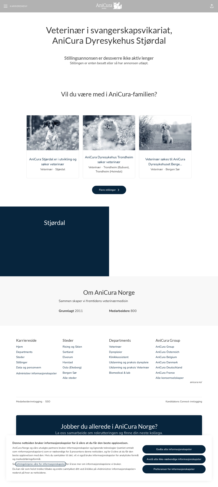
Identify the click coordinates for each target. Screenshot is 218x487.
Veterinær (115, 347)
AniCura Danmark (167, 362)
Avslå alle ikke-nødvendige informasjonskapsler (174, 459)
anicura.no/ (196, 382)
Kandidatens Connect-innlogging (184, 401)
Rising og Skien (72, 347)
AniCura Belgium (166, 357)
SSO (47, 401)
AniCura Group (165, 347)
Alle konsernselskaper (170, 378)
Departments (24, 352)
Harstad (68, 362)
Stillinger (21, 362)
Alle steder (70, 378)
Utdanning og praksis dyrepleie (129, 362)
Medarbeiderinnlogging (29, 401)
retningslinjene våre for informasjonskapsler (40, 464)
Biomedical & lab (119, 373)
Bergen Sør (70, 373)
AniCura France (165, 373)
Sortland (68, 352)
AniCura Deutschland (169, 367)
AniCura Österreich (167, 352)
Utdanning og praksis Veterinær (129, 367)
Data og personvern (28, 367)
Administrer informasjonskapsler (36, 373)
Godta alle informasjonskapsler (174, 449)
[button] (211, 6)
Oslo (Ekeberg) (72, 367)
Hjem (19, 347)
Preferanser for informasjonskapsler (174, 469)
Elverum (68, 357)
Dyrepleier (115, 352)
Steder (20, 357)
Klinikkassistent (118, 357)
